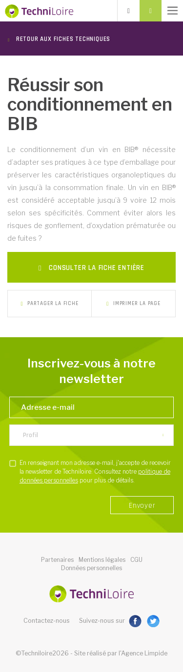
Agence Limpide (144, 653)
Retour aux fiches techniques (62, 39)
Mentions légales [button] (102, 559)
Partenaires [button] (57, 559)
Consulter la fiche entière (91, 267)
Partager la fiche (49, 303)
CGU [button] (136, 559)
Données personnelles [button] (91, 568)
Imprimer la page (133, 303)
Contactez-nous (46, 620)
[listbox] (91, 435)
